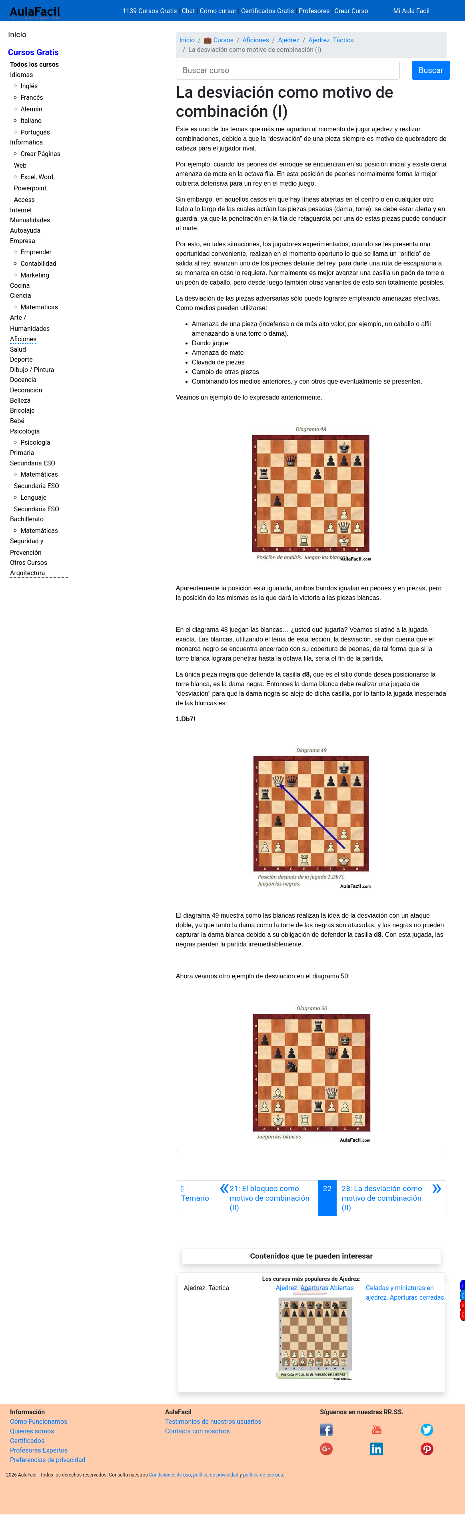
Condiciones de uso (170, 1475)
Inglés (29, 86)
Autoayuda (25, 230)
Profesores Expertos (39, 1450)
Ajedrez (288, 40)
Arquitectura (27, 573)
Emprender (36, 252)
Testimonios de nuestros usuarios (213, 1421)
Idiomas (21, 75)
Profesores (314, 11)
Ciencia (20, 295)
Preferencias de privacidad (48, 1460)
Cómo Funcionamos (38, 1421)
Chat (188, 11)
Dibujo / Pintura (32, 370)
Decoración (26, 390)
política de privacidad (215, 1475)
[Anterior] (266, 1198)
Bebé (17, 421)
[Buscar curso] (288, 70)
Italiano (31, 121)
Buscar (431, 70)
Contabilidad (38, 263)
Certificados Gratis (267, 11)
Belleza (20, 400)
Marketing (34, 275)
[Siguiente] (391, 1198)
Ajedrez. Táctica (331, 40)
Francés (31, 97)
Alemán (31, 109)
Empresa (22, 241)
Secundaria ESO (32, 463)
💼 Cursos (218, 40)
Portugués (35, 132)
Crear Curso (351, 11)
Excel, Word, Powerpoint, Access (34, 188)
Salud (18, 349)
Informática (26, 142)
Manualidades (30, 220)
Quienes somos (32, 1431)
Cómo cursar (218, 11)
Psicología (25, 431)
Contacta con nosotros (197, 1431)
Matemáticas (39, 307)
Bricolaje (22, 410)
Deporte (21, 359)
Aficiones (23, 339)
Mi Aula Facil (411, 11)
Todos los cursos (34, 64)
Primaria (22, 453)
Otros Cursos (28, 562)
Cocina (20, 285)
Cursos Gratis (33, 52)
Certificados (27, 1441)
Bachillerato (27, 519)
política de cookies (263, 1475)
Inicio (17, 34)
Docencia (23, 380)
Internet (21, 210)
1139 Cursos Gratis (150, 11)
